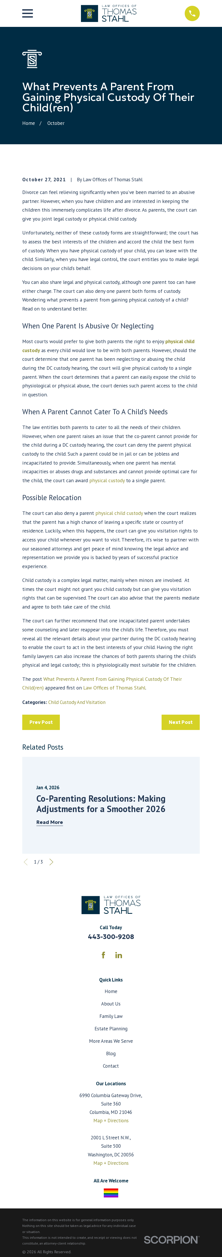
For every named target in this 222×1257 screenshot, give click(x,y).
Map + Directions (111, 1120)
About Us (111, 1004)
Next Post (181, 722)
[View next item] (51, 862)
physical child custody (118, 513)
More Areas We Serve (111, 1041)
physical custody (107, 480)
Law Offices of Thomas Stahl (114, 687)
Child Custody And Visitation (77, 702)
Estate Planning (111, 1028)
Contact (111, 1066)
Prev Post (41, 722)
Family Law (111, 1016)
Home (111, 991)
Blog (111, 1053)
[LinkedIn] (118, 955)
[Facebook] (103, 955)
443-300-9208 (111, 937)
